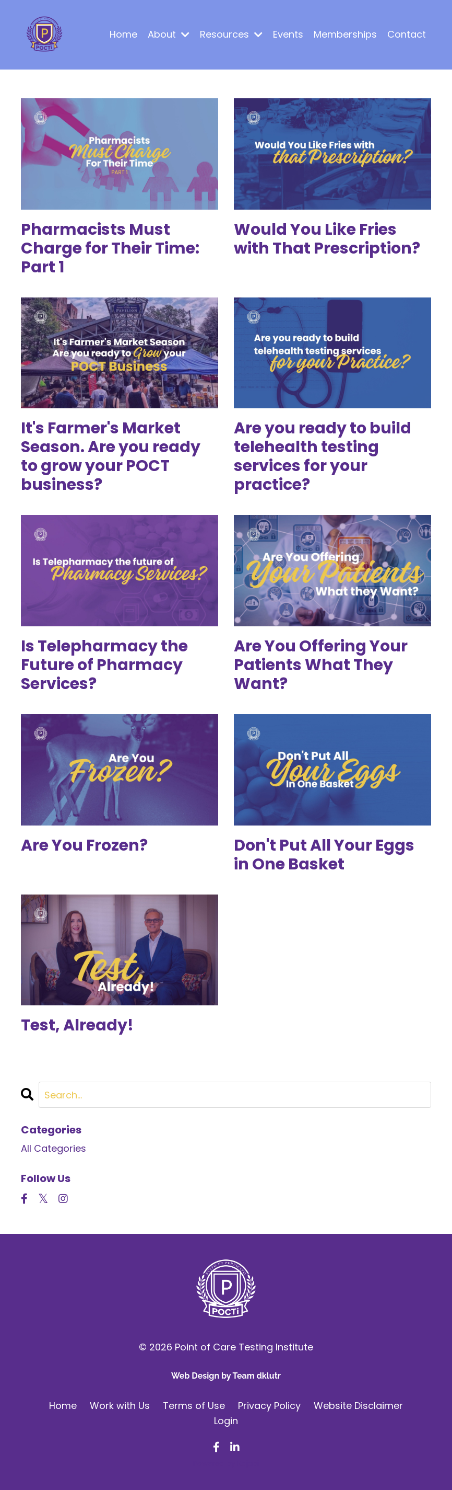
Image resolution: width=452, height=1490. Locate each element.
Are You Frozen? (84, 845)
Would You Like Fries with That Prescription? (327, 239)
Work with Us (120, 1405)
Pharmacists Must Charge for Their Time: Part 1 (110, 248)
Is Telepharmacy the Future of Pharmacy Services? (104, 665)
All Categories (53, 1148)
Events (288, 34)
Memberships (345, 34)
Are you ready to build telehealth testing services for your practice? (322, 456)
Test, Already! (77, 1025)
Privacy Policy (269, 1405)
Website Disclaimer (358, 1405)
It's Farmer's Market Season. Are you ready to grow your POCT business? (110, 456)
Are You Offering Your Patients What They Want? (321, 665)
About (168, 34)
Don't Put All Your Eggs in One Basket (324, 855)
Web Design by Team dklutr (226, 1376)
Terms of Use (194, 1405)
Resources (231, 34)
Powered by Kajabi (226, 1463)
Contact (406, 34)
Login (226, 1420)
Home (123, 34)
